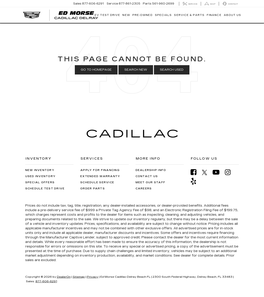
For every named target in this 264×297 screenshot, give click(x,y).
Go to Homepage (96, 70)
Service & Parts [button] (189, 15)
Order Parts (92, 188)
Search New (135, 70)
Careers (144, 188)
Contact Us (147, 176)
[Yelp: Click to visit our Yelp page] (196, 181)
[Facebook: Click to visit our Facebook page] (196, 172)
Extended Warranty (100, 176)
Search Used (172, 70)
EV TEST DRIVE (107, 15)
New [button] (126, 15)
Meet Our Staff (151, 182)
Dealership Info (151, 170)
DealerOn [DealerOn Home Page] (64, 276)
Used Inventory (40, 176)
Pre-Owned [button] (142, 15)
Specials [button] (163, 15)
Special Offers (40, 182)
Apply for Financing (100, 170)
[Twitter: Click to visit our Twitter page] (207, 172)
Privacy (92, 276)
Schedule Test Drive (45, 188)
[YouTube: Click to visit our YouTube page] (218, 172)
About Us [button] (232, 15)
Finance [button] (214, 15)
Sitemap (79, 276)
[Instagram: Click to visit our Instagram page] (230, 172)
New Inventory (39, 170)
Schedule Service (97, 182)
